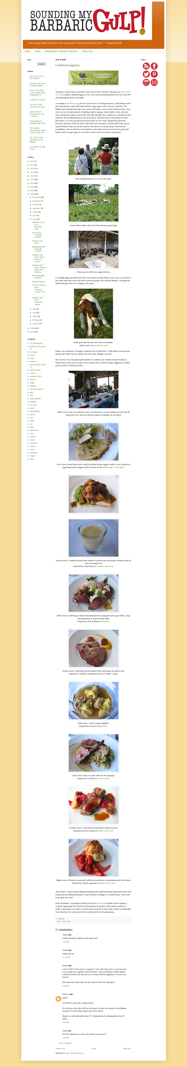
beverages (33, 352)
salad (32, 427)
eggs (31, 392)
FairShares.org (73, 103)
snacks (32, 440)
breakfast (33, 361)
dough (32, 383)
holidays (33, 402)
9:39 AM (65, 986)
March (35, 316)
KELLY (65, 994)
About (37, 51)
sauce (32, 433)
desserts (33, 379)
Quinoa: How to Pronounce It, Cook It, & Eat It (37, 114)
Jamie (64, 950)
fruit (31, 395)
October (35, 204)
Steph (64, 1031)
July (34, 215)
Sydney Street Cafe (107, 883)
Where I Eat (87, 51)
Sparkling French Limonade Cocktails (38, 249)
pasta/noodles (35, 411)
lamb (68, 921)
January (35, 323)
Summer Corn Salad (37, 242)
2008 (32, 328)
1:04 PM (65, 1038)
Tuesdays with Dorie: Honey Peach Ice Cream (38, 258)
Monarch (105, 621)
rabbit (32, 421)
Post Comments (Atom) (74, 1053)
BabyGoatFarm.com (98, 345)
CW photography (36, 343)
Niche (105, 726)
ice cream (33, 405)
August (35, 212)
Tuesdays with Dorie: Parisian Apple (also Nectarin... (39, 268)
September (36, 208)
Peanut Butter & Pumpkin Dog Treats (37, 122)
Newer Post (60, 1049)
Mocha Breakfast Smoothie (38, 277)
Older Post (127, 1049)
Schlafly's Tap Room (104, 566)
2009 (32, 194)
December (36, 197)
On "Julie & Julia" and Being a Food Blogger (37, 139)
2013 (32, 179)
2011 (32, 187)
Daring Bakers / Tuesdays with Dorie (61, 51)
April (34, 313)
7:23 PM (65, 942)
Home (27, 51)
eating (64, 921)
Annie (64, 935)
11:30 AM (66, 957)
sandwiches (34, 430)
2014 (32, 176)
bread (32, 358)
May (34, 309)
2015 (32, 172)
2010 (32, 190)
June (34, 219)
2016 (32, 168)
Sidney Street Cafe (105, 831)
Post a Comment (65, 1043)
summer (33, 446)
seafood (33, 437)
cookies (33, 373)
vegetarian (34, 452)
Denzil (65, 965)
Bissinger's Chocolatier (114, 467)
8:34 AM (65, 1022)
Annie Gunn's (103, 778)
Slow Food (101, 903)
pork (31, 418)
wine (31, 459)
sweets (32, 449)
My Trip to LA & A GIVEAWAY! (37, 77)
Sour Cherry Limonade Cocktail (37, 235)
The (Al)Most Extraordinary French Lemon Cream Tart (38, 130)
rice (31, 424)
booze (32, 355)
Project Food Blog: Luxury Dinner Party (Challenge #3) (37, 92)
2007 (32, 332)
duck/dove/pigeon (36, 389)
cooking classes (36, 376)
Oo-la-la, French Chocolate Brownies (37, 105)
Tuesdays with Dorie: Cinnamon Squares (37, 301)
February (36, 320)
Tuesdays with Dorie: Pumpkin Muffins (38, 84)
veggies (33, 456)
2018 (32, 161)
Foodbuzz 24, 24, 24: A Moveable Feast (38, 225)
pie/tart (32, 414)
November (36, 201)
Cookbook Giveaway (38, 100)
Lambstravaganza (67, 65)
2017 (32, 165)
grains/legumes (35, 398)
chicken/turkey (35, 370)
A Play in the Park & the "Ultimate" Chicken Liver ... (39, 289)
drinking (33, 386)
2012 (32, 183)
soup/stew (33, 443)
